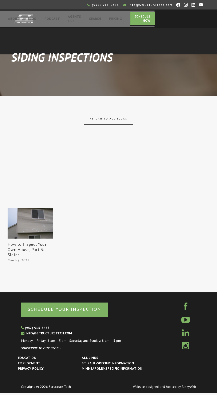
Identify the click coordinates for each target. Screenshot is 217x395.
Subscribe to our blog (40, 350)
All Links (90, 360)
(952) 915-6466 (103, 5)
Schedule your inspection (71, 311)
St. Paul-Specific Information (108, 365)
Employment (29, 365)
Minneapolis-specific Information (112, 371)
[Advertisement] (108, 178)
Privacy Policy (31, 371)
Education (27, 360)
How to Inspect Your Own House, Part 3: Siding (27, 251)
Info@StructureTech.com (148, 5)
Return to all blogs (108, 120)
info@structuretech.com (46, 335)
